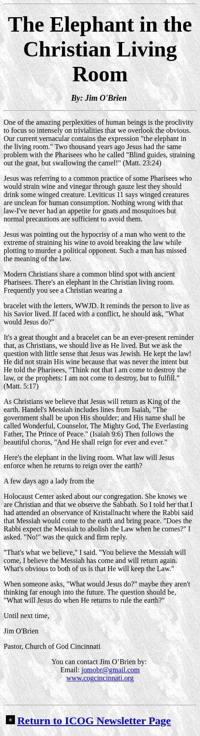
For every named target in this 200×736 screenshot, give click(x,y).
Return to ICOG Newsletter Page (88, 721)
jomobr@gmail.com (110, 670)
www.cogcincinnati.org (100, 678)
